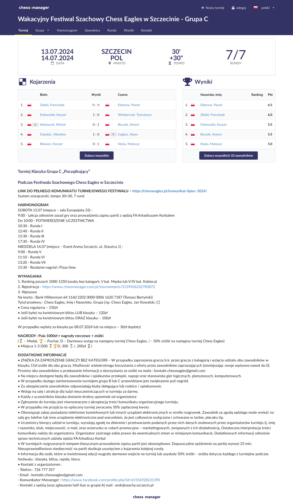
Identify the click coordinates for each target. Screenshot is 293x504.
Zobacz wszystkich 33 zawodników (228, 155)
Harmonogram (67, 30)
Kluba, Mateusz (128, 144)
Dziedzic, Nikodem (53, 134)
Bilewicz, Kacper (51, 144)
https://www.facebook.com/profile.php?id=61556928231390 (111, 480)
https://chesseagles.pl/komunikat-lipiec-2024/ (169, 191)
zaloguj (238, 8)
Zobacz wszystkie (97, 155)
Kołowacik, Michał (53, 124)
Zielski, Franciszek (52, 105)
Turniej (23, 30)
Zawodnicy (92, 30)
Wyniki (129, 30)
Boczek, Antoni (128, 124)
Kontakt (146, 30)
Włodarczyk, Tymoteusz (135, 115)
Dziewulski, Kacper (53, 115)
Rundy (112, 30)
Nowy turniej (212, 8)
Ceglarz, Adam (128, 134)
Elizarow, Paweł (129, 105)
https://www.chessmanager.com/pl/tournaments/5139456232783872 (98, 286)
